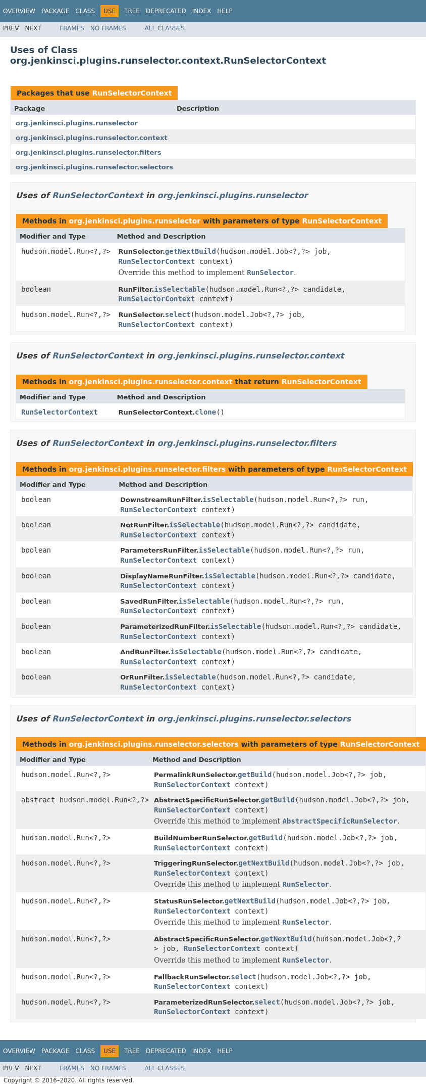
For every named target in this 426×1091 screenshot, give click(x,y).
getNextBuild (190, 251)
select (178, 314)
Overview (19, 11)
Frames (72, 28)
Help (225, 11)
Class (85, 11)
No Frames (108, 28)
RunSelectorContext (132, 93)
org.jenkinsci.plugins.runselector (77, 123)
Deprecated (166, 11)
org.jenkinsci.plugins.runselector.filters (88, 152)
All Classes (165, 28)
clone (205, 412)
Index (201, 11)
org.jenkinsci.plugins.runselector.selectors (94, 167)
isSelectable (179, 289)
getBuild (255, 774)
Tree (132, 11)
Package (55, 11)
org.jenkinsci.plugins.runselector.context (92, 138)
